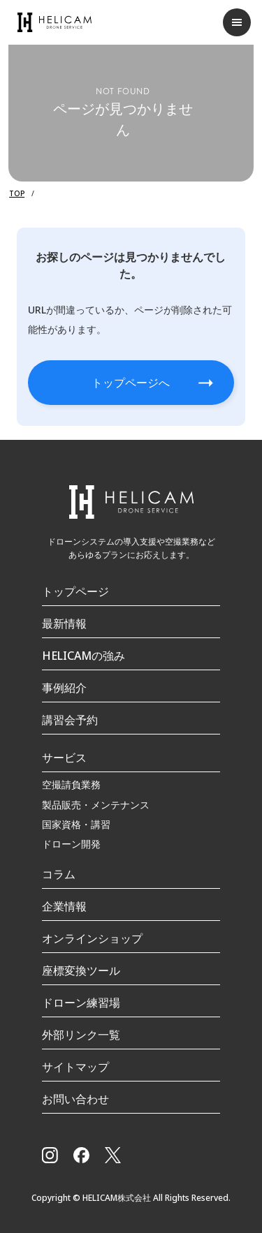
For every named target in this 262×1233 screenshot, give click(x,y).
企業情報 (64, 906)
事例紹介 (64, 687)
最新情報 (64, 623)
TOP (16, 193)
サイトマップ (75, 1067)
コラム (58, 874)
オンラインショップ (92, 938)
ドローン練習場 (81, 1002)
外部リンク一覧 (81, 1034)
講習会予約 (70, 720)
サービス (64, 757)
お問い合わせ (75, 1099)
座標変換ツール (81, 970)
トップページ (75, 591)
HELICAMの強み (83, 655)
